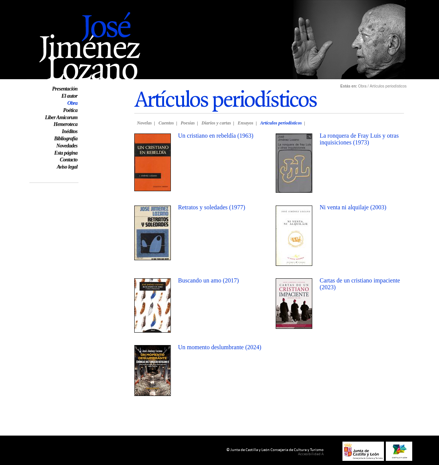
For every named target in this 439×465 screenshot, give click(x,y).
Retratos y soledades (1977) (211, 207)
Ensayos (245, 123)
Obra (72, 103)
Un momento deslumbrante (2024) (219, 347)
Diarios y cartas (216, 123)
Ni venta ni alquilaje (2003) (352, 207)
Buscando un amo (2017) (208, 280)
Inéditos (69, 131)
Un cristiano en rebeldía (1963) (215, 135)
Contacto (69, 160)
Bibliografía (65, 138)
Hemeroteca (65, 124)
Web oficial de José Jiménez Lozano (72, 3)
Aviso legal (67, 167)
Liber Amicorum (61, 117)
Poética (70, 110)
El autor (69, 96)
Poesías (188, 123)
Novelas (144, 123)
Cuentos (166, 123)
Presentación (64, 89)
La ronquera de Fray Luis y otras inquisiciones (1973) (359, 139)
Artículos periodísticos (281, 123)
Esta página (66, 153)
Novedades (66, 146)
